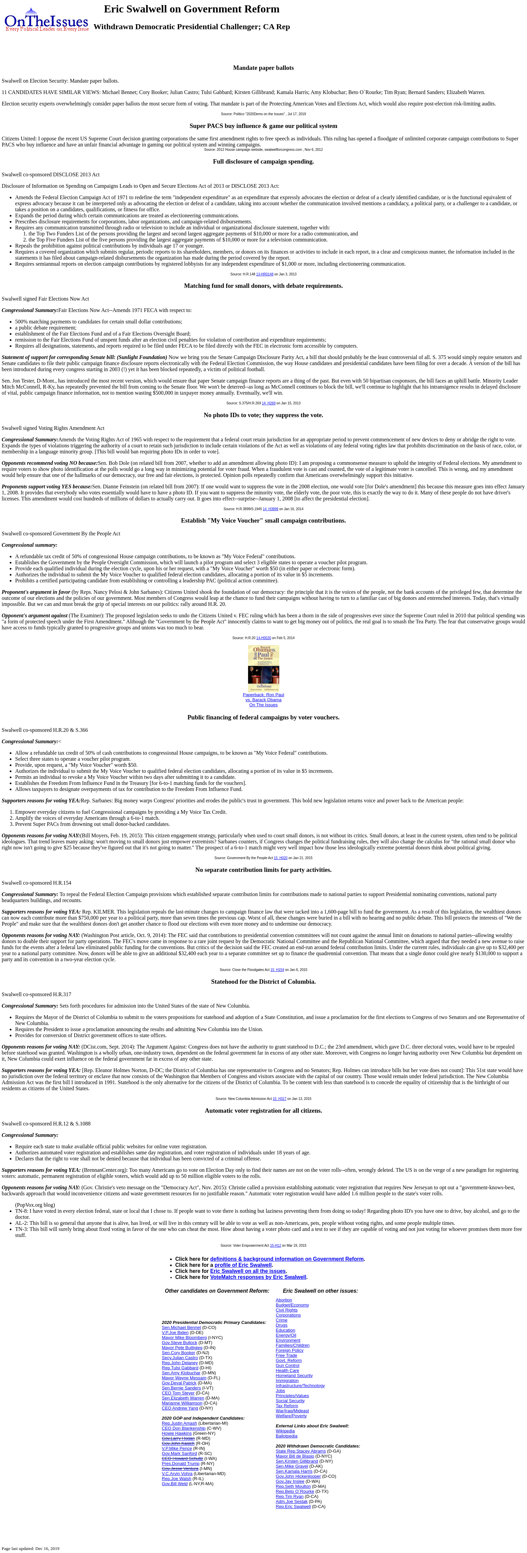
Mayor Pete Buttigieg (182, 1347)
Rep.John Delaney (180, 1362)
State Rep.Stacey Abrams (301, 1451)
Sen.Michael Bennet (181, 1327)
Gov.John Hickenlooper (298, 1476)
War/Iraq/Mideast (292, 1410)
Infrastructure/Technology (300, 1385)
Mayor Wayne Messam (184, 1377)
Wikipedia (285, 1430)
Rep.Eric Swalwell (293, 1506)
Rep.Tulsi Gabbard (180, 1367)
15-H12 (275, 1245)
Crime (282, 1320)
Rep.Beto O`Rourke (295, 1491)
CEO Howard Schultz (182, 1458)
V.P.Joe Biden (175, 1332)
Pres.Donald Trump (181, 1463)
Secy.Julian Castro (180, 1357)
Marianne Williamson (182, 1403)
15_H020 (281, 858)
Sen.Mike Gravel (292, 1466)
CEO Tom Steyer (178, 1392)
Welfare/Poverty (291, 1415)
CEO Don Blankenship (184, 1428)
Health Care (287, 1370)
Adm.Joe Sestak (292, 1501)
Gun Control (287, 1365)
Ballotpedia (286, 1435)
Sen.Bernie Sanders (181, 1387)
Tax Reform (287, 1405)
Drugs (282, 1325)
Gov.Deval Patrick (179, 1382)
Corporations (288, 1315)
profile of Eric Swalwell (243, 1265)
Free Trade (286, 1355)
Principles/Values (292, 1395)
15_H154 (277, 970)
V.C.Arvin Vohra (177, 1473)
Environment (288, 1340)
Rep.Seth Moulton (293, 1486)
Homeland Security (294, 1375)
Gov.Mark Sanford (179, 1453)
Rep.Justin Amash (179, 1423)
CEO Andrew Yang (180, 1408)
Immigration (287, 1380)
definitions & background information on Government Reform (287, 1259)
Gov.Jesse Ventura (180, 1468)
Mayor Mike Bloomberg (184, 1337)
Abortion (284, 1299)
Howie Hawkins (177, 1433)
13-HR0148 (264, 274)
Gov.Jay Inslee (290, 1481)
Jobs (280, 1390)
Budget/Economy (292, 1304)
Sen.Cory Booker (178, 1352)
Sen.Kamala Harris (294, 1471)
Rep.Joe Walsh (177, 1478)
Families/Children (293, 1345)
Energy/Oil (286, 1335)
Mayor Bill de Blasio (295, 1456)
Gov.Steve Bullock (179, 1342)
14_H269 (269, 403)
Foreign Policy (289, 1350)
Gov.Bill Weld (175, 1483)
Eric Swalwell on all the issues (248, 1271)
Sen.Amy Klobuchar (181, 1372)
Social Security (290, 1400)
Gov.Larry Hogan (178, 1438)
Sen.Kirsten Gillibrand (297, 1461)
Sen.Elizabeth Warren (183, 1398)
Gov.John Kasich (178, 1443)
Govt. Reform (289, 1360)
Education (285, 1330)
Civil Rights (287, 1310)
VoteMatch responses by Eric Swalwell (258, 1277)
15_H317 (279, 1099)
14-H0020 (263, 638)
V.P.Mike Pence (177, 1448)
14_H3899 (270, 509)
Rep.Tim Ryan (290, 1496)
